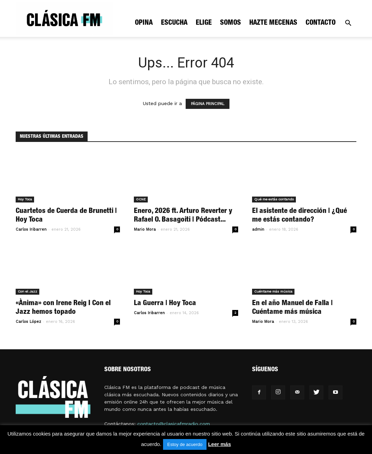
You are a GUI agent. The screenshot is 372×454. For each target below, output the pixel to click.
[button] (348, 24)
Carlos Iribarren (31, 229)
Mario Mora (145, 229)
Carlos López (28, 321)
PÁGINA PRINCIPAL (207, 104)
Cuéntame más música (273, 291)
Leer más (219, 444)
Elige (204, 23)
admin (258, 229)
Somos (230, 23)
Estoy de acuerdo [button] (184, 444)
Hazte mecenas (273, 23)
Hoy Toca (25, 199)
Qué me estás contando (274, 199)
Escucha (174, 23)
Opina (144, 23)
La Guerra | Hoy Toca (165, 303)
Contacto (320, 23)
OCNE (141, 199)
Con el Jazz (27, 291)
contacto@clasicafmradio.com (173, 424)
